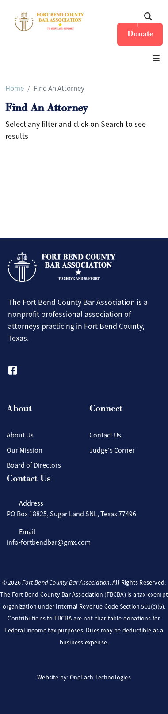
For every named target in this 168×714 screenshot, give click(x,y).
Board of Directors (34, 465)
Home (14, 88)
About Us (20, 435)
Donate (140, 34)
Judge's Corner (112, 450)
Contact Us (105, 435)
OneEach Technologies (100, 677)
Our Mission (24, 450)
